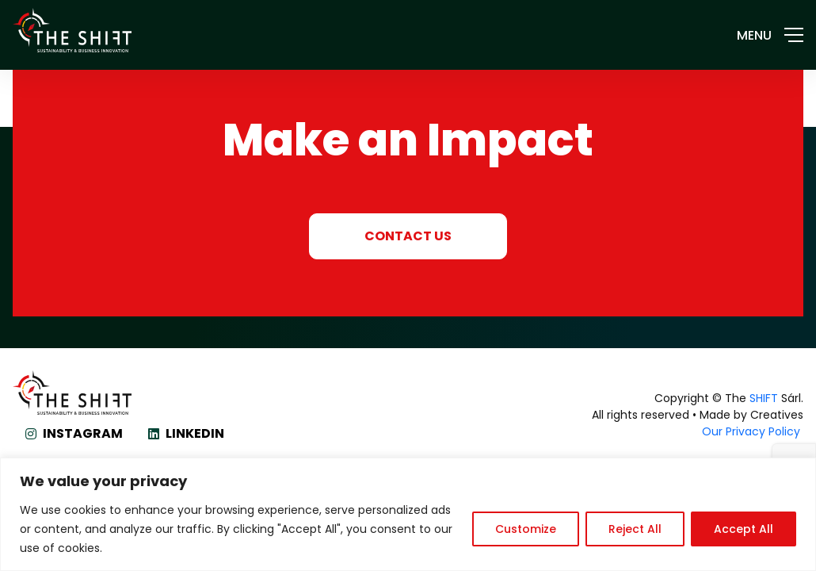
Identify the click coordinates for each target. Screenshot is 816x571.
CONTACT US (408, 236)
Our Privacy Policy (752, 431)
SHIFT (763, 398)
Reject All (635, 529)
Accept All (743, 529)
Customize (525, 529)
